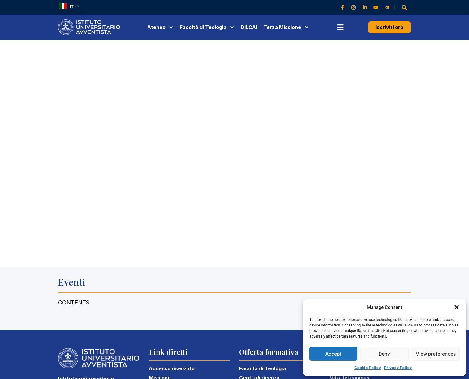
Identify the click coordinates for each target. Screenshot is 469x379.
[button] (457, 307)
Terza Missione (286, 27)
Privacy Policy (398, 367)
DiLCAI (249, 27)
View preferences (436, 354)
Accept (333, 354)
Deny (384, 354)
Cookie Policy (367, 367)
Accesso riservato (172, 368)
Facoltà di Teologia (262, 368)
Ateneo (160, 27)
